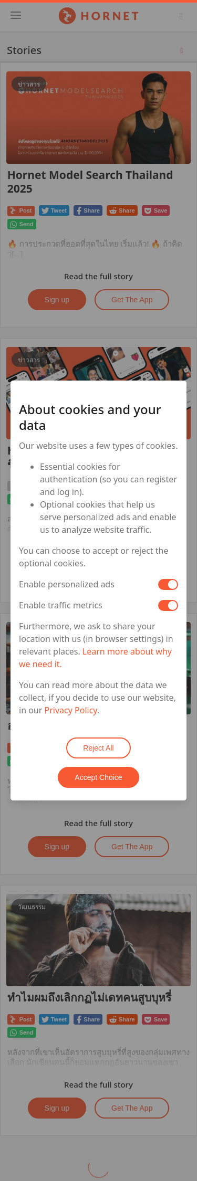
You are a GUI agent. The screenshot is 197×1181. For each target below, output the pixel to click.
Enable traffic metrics (60, 605)
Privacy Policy (71, 710)
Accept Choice (98, 777)
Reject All (98, 748)
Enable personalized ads (67, 584)
